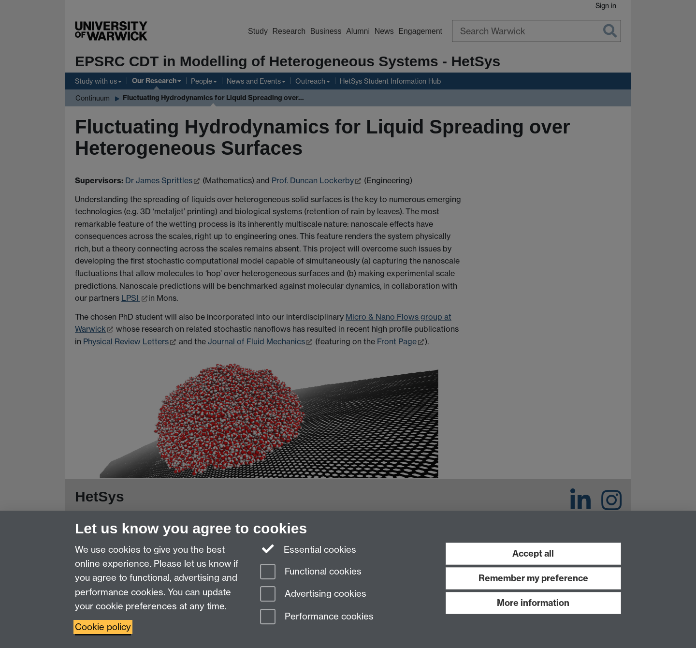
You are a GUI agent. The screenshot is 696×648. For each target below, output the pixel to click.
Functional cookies (311, 572)
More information (533, 602)
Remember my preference (533, 578)
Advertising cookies (313, 595)
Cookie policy (103, 627)
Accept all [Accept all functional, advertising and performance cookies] (533, 553)
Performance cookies (317, 617)
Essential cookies (308, 549)
